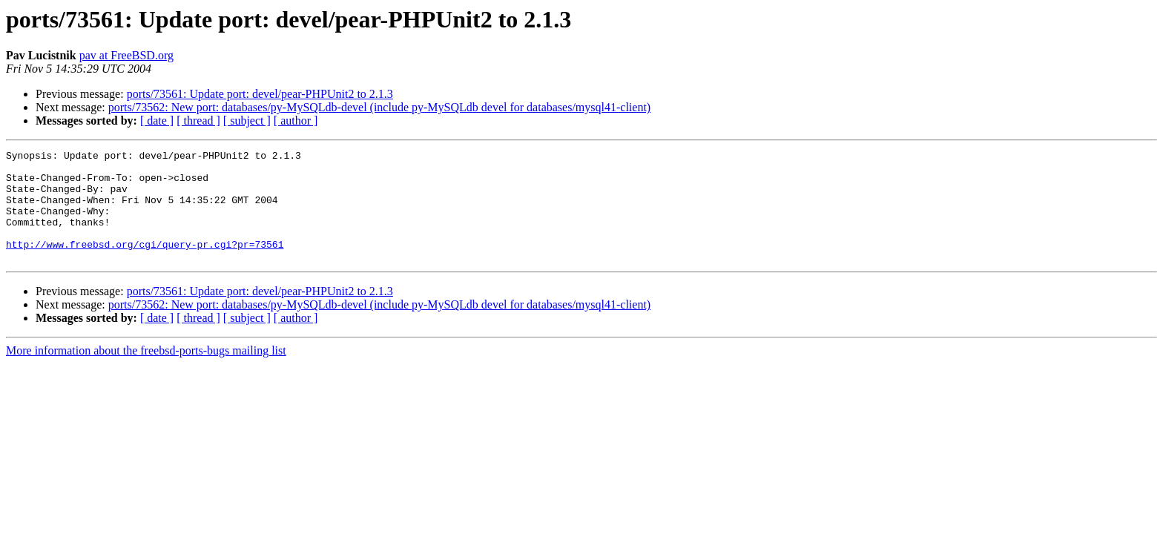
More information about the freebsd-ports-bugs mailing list (146, 372)
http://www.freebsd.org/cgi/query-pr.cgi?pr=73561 (144, 264)
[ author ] (296, 120)
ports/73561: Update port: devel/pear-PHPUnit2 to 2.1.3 (260, 94)
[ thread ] (198, 120)
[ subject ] (247, 120)
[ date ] (157, 120)
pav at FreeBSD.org (126, 55)
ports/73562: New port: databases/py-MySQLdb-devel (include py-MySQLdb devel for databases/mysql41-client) (379, 107)
